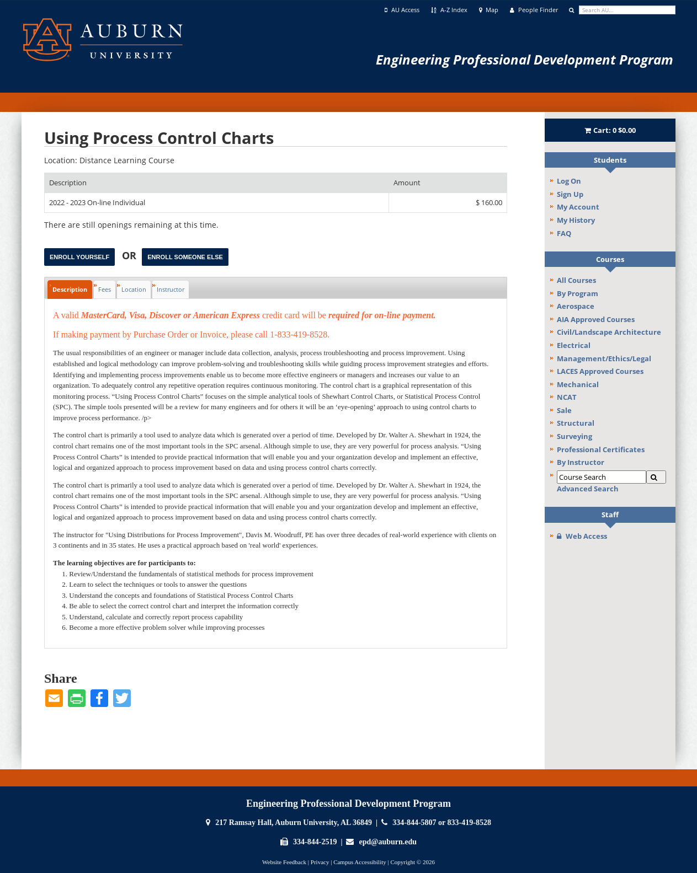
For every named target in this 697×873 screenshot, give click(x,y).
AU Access (402, 10)
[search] (627, 10)
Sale (564, 410)
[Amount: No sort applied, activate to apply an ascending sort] (448, 182)
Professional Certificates (601, 449)
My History (576, 220)
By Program (577, 293)
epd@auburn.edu (388, 842)
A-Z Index (449, 10)
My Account (578, 207)
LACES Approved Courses (600, 371)
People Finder (534, 10)
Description (69, 289)
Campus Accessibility (359, 862)
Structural (575, 423)
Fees (104, 289)
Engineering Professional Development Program (524, 59)
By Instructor (580, 462)
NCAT (567, 397)
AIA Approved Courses (596, 319)
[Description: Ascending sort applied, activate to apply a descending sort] (217, 182)
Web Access (582, 536)
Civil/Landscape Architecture (609, 332)
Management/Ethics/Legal (604, 358)
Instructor (170, 289)
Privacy (320, 862)
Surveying (574, 436)
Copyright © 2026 (412, 862)
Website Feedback (284, 862)
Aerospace (575, 306)
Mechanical (578, 384)
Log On (569, 181)
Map (489, 10)
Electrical (573, 345)
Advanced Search (588, 489)
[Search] (656, 477)
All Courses (576, 280)
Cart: (610, 130)
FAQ (564, 233)
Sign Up (570, 194)
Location (133, 289)
